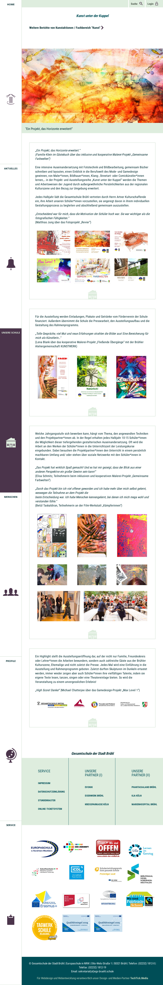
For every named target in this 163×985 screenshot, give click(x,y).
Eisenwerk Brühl (94, 795)
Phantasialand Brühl (144, 787)
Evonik (89, 787)
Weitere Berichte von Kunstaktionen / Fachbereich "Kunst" (64, 27)
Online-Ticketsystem (50, 808)
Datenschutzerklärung (51, 791)
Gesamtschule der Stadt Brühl (92, 753)
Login (152, 3)
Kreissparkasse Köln (97, 804)
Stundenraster (46, 800)
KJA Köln (137, 795)
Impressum (44, 783)
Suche (137, 3)
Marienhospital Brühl (144, 804)
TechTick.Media (139, 978)
